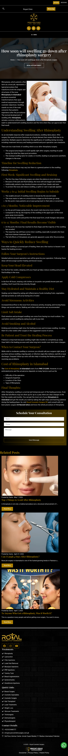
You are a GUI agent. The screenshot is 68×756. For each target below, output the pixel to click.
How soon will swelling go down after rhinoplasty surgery (37, 60)
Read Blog (7, 509)
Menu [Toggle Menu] (34, 34)
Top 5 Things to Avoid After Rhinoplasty (21, 499)
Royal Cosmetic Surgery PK (37, 402)
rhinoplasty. (13, 170)
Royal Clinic (28, 9)
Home (12, 60)
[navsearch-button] (3, 9)
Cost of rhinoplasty (12, 369)
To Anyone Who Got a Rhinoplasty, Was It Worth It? (26, 613)
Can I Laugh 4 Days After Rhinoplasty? (20, 556)
